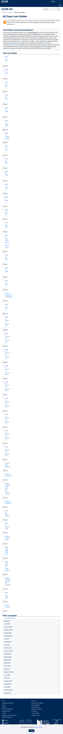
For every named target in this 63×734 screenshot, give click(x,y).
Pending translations (10, 618)
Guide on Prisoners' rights (7, 538)
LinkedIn (7, 723)
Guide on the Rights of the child (6, 551)
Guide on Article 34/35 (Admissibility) (8, 295)
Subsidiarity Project (14, 44)
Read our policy (38, 727)
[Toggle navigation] (60, 5)
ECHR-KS (7, 9)
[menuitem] (17, 701)
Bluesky (6, 720)
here (46, 41)
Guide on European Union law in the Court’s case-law (7, 488)
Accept (31, 730)
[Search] (49, 9)
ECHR (4, 1)
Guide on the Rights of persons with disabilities (8, 581)
